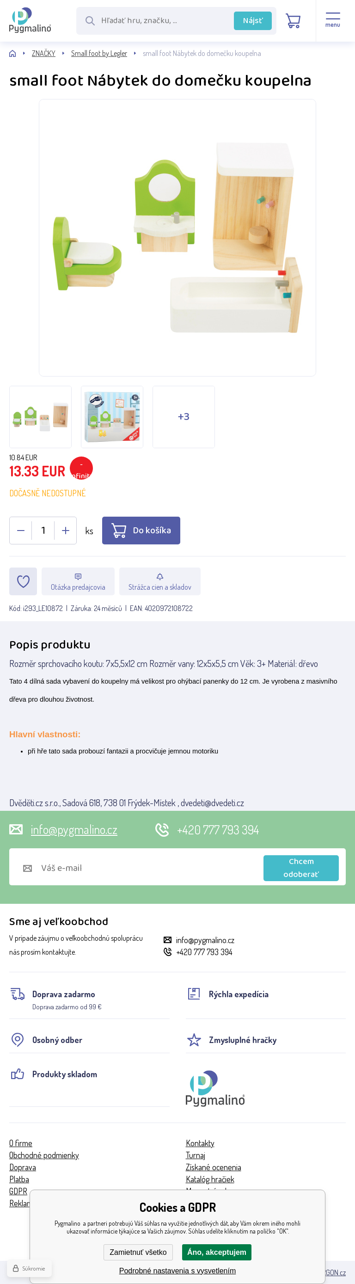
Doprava (22, 1167)
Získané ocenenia (213, 1167)
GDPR (18, 1191)
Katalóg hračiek (210, 1179)
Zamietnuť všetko (138, 1252)
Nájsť (253, 20)
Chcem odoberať (301, 868)
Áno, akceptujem (216, 1252)
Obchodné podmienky (44, 1155)
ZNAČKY (43, 53)
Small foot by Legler (99, 53)
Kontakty (200, 1143)
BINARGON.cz (327, 1272)
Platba (19, 1179)
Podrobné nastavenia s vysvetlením (177, 1271)
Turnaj (195, 1155)
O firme (20, 1143)
